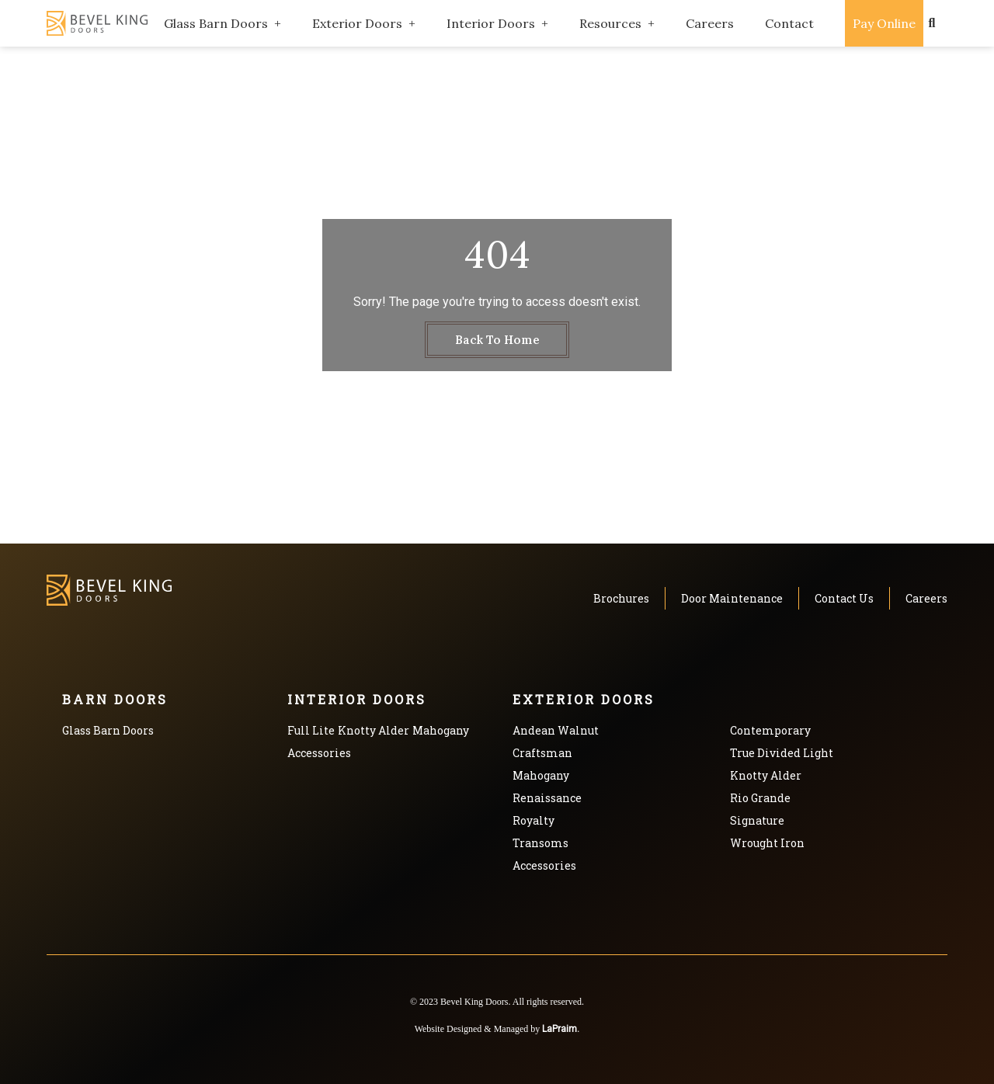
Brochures (621, 598)
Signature (757, 820)
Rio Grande (760, 797)
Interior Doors (491, 23)
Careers (710, 23)
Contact (789, 23)
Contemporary (770, 730)
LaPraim (559, 1028)
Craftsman (542, 752)
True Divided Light (781, 752)
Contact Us (844, 598)
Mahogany (440, 730)
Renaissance (547, 797)
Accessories (319, 752)
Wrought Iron (767, 843)
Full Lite (311, 730)
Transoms (540, 843)
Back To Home (497, 339)
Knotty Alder (373, 730)
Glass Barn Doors (216, 23)
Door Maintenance (732, 598)
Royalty (533, 820)
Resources (610, 23)
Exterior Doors (357, 23)
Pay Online (884, 23)
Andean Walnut (556, 730)
